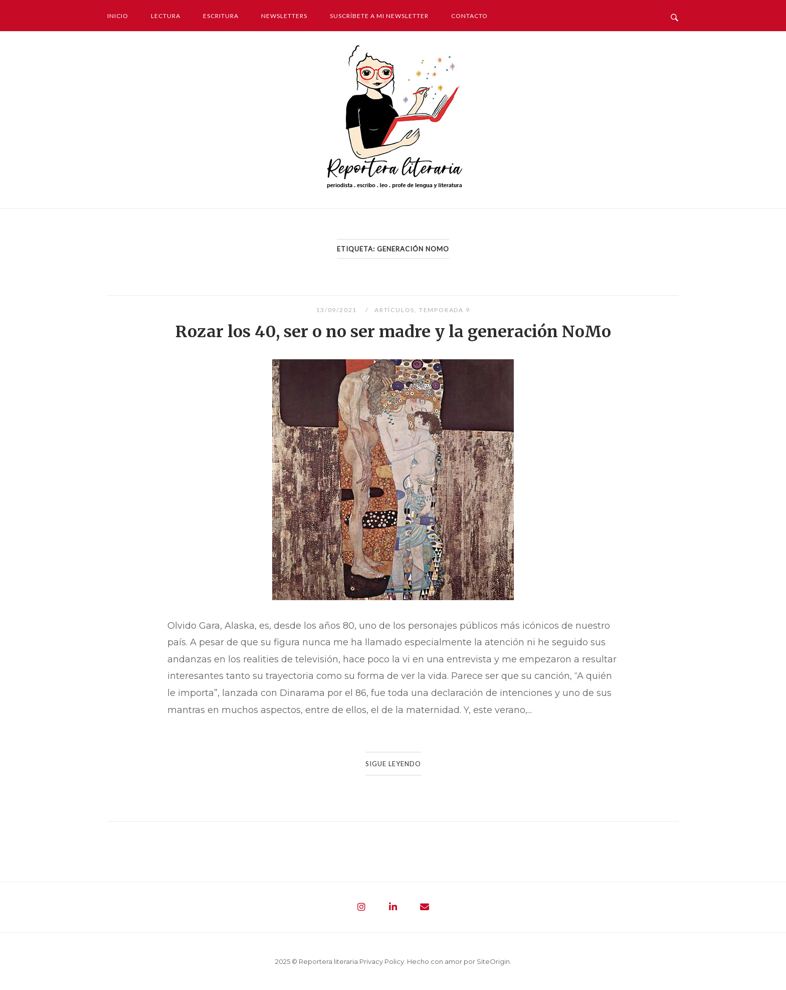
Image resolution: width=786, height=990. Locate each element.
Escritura (221, 16)
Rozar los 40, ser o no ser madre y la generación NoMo (393, 332)
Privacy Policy (381, 961)
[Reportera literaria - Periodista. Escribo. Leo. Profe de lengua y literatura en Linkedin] (393, 907)
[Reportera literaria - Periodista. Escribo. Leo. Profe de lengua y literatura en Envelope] (425, 907)
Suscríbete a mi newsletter (379, 16)
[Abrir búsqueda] (674, 15)
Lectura (165, 16)
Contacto (469, 16)
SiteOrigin (493, 961)
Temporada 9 (444, 310)
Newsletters (284, 16)
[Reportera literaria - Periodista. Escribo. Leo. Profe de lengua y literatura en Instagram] (361, 907)
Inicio (117, 16)
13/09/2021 (337, 310)
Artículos (394, 310)
